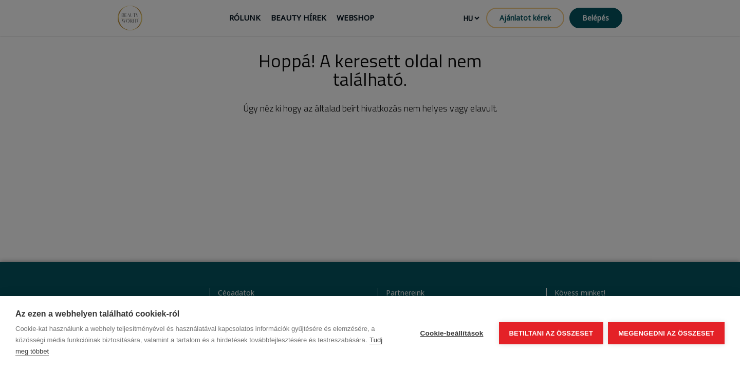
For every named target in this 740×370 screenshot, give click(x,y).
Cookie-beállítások (451, 333)
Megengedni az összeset (666, 333)
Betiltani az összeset (551, 333)
